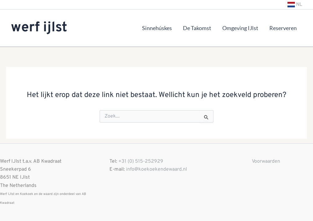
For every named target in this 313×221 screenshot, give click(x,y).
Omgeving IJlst (240, 28)
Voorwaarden (266, 161)
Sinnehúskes (157, 28)
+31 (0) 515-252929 (140, 161)
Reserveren (283, 28)
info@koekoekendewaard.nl (156, 169)
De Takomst (197, 28)
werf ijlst (39, 28)
